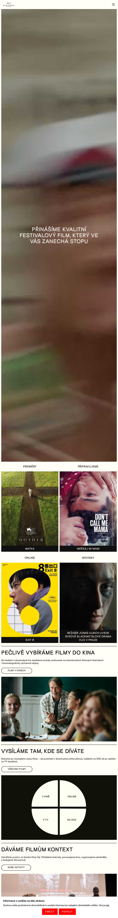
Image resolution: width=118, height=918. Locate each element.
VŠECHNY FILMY (17, 769)
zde (107, 905)
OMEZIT (50, 912)
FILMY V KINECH (17, 670)
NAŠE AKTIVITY (16, 867)
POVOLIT (67, 912)
